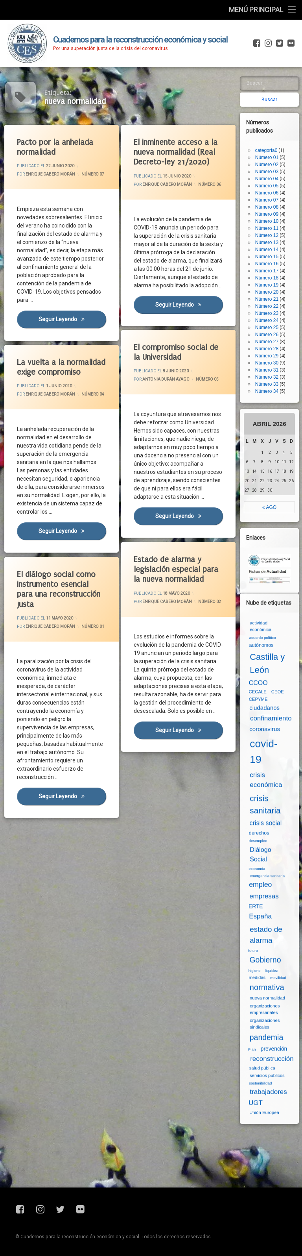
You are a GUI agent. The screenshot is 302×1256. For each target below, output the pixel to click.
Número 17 (269, 235)
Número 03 (269, 136)
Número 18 (269, 242)
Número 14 (269, 213)
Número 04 (269, 143)
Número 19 (269, 249)
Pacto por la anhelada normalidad (56, 147)
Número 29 (269, 320)
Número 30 (269, 327)
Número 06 (209, 183)
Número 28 (269, 313)
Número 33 (269, 348)
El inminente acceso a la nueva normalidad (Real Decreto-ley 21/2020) (176, 152)
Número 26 (269, 299)
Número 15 (269, 221)
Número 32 (269, 341)
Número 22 (269, 270)
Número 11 (269, 192)
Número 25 (269, 291)
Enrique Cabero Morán (50, 174)
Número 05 (207, 378)
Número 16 (269, 228)
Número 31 (269, 334)
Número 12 (269, 199)
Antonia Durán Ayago (166, 380)
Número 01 (269, 121)
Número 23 (269, 277)
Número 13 (269, 206)
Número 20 (269, 256)
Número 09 (269, 178)
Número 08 (269, 171)
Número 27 (269, 306)
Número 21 (269, 263)
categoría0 (269, 114)
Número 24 (269, 284)
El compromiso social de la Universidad (176, 352)
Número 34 (269, 355)
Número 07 (93, 173)
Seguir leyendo (73, 321)
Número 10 (269, 185)
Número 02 (269, 128)
